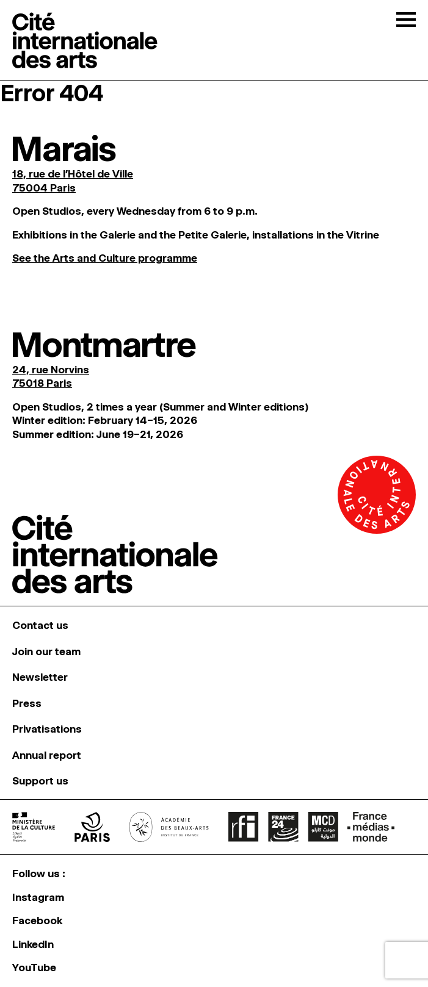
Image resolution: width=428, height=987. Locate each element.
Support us (40, 781)
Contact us (40, 625)
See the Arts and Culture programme (104, 258)
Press (27, 703)
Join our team (46, 651)
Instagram (38, 897)
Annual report (46, 755)
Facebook (37, 920)
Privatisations (47, 729)
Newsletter (40, 677)
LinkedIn (33, 944)
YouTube (34, 967)
